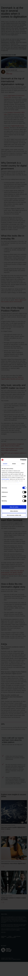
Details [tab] (14, 463)
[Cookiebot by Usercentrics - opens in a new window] (20, 460)
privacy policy (5, 479)
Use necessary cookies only (14, 515)
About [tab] (23, 463)
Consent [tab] (5, 463)
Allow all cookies (14, 507)
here (18, 482)
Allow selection (14, 511)
